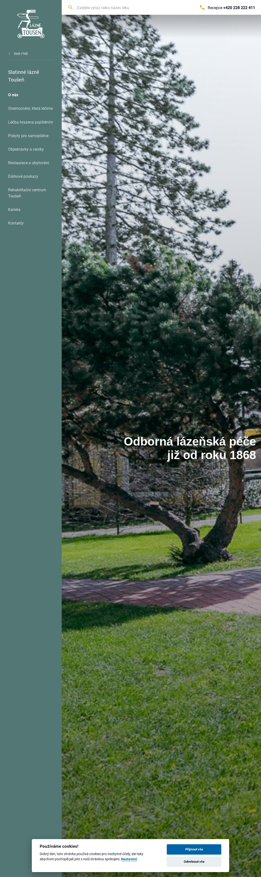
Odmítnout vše (194, 861)
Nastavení (129, 859)
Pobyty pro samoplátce (28, 135)
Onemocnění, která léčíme (30, 108)
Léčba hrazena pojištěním (30, 122)
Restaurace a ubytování (28, 162)
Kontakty (16, 222)
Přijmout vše (194, 849)
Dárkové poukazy (23, 176)
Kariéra (14, 209)
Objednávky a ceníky (26, 149)
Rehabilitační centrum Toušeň (27, 192)
